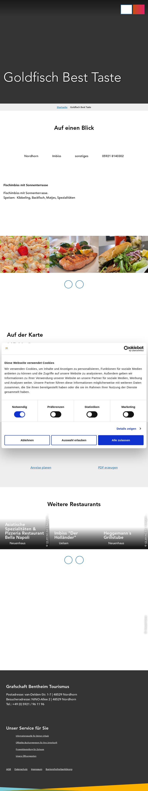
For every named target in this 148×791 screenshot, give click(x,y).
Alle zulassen (121, 440)
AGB (8, 769)
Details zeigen (126, 428)
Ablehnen (27, 440)
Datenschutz (21, 769)
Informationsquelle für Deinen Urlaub (32, 736)
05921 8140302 (113, 156)
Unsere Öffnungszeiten (26, 756)
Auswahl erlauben (74, 440)
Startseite (62, 107)
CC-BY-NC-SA (46, 536)
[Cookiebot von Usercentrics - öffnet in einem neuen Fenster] (127, 349)
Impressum (36, 769)
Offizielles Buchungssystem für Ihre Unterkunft (36, 742)
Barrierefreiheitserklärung (59, 769)
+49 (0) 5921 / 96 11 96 (28, 704)
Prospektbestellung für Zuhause (30, 749)
